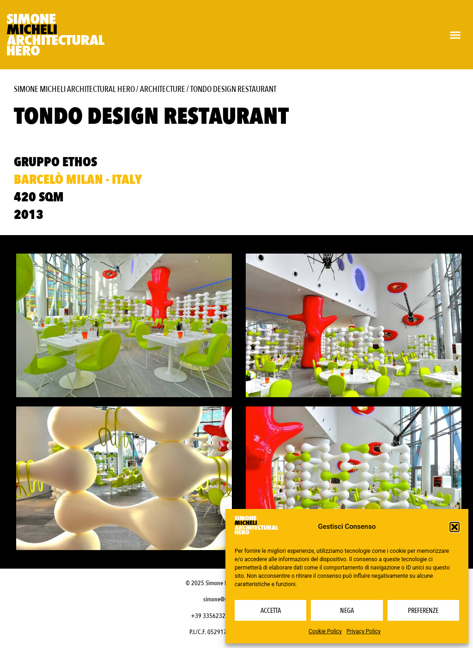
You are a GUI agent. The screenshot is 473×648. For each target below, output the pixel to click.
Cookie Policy (325, 631)
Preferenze (423, 610)
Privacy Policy (363, 631)
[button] (454, 527)
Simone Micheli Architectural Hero (74, 89)
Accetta (271, 610)
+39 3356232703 (213, 616)
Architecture (162, 89)
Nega (347, 610)
